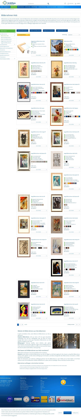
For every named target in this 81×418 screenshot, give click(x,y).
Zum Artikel (41, 55)
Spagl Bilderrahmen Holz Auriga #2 (71, 283)
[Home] (2, 7)
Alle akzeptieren (67, 413)
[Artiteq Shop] (27, 7)
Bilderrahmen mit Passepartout (6, 48)
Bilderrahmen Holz (8, 36)
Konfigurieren (75, 413)
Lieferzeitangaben (23, 385)
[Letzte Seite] (22, 325)
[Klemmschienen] (61, 7)
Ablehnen (60, 413)
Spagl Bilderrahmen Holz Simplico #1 (38, 240)
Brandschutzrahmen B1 (4, 55)
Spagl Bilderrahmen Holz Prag (70, 63)
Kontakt (42, 386)
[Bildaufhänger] (34, 7)
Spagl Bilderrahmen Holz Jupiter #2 (71, 175)
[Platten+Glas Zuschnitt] (51, 7)
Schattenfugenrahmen (4, 46)
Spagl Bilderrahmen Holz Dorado (71, 218)
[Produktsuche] (39, 3)
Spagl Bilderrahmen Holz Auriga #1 (38, 132)
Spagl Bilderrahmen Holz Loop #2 (71, 304)
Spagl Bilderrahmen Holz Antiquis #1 (71, 240)
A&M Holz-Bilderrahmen (6, 37)
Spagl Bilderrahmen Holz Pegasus (71, 108)
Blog (41, 380)
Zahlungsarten (23, 382)
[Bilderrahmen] (13, 7)
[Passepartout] (7, 7)
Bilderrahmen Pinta (68, 41)
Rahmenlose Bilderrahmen (5, 52)
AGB (41, 389)
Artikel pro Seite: (71, 324)
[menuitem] (39, 3)
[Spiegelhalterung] (42, 7)
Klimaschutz (22, 380)
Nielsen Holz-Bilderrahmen (6, 39)
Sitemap (42, 383)
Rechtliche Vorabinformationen (26, 386)
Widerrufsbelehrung (24, 387)
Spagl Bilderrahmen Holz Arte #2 (38, 84)
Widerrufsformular (24, 389)
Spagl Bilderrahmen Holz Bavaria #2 (71, 196)
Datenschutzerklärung (44, 390)
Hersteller (42, 382)
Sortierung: (64, 35)
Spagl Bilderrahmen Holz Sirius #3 (38, 63)
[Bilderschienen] (20, 7)
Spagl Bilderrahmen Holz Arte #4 (38, 196)
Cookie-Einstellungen (44, 392)
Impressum (42, 387)
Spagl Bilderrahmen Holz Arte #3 (38, 304)
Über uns (42, 385)
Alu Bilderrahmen (7, 34)
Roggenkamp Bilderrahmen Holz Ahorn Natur (38, 42)
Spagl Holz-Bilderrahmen (6, 43)
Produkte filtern (22, 35)
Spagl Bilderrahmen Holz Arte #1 (71, 261)
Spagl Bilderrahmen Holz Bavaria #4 (71, 132)
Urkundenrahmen (7, 45)
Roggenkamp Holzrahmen (6, 41)
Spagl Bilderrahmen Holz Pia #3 (37, 283)
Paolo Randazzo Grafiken (7, 59)
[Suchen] (48, 3)
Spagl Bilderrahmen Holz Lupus (37, 108)
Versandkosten (23, 383)
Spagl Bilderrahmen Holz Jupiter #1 (38, 218)
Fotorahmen (2, 50)
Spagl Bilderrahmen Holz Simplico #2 (71, 84)
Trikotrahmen (3, 57)
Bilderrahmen (4, 31)
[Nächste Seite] (20, 325)
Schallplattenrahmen (4, 53)
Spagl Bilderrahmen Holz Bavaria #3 (38, 153)
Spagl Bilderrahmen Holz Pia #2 (70, 153)
